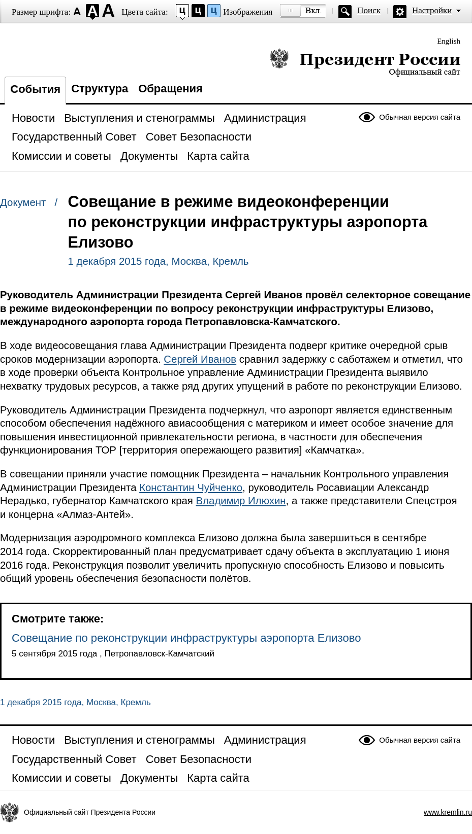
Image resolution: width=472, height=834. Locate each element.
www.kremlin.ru (448, 812)
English (448, 41)
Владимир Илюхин (241, 500)
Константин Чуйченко (190, 487)
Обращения (170, 88)
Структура (99, 88)
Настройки (432, 10)
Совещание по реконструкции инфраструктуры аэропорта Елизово (186, 638)
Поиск (369, 10)
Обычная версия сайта (419, 117)
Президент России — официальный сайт (365, 62)
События (35, 89)
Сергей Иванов (200, 359)
